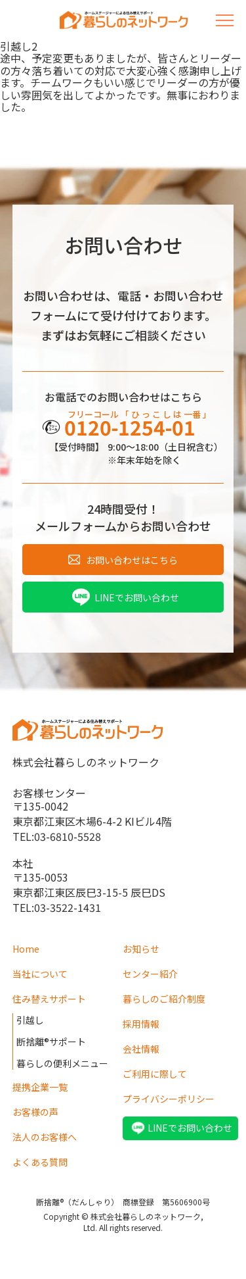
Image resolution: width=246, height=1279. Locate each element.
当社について (40, 973)
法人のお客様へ (44, 1136)
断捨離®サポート (51, 1041)
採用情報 (141, 1023)
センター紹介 (150, 973)
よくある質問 (40, 1161)
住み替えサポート (49, 998)
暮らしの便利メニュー (62, 1063)
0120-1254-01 (129, 427)
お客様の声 (35, 1111)
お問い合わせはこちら (132, 559)
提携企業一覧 (40, 1086)
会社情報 (141, 1048)
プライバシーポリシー (169, 1098)
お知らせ (141, 948)
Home (25, 948)
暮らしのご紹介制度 (164, 998)
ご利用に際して (155, 1073)
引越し (30, 1019)
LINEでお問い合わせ (136, 597)
